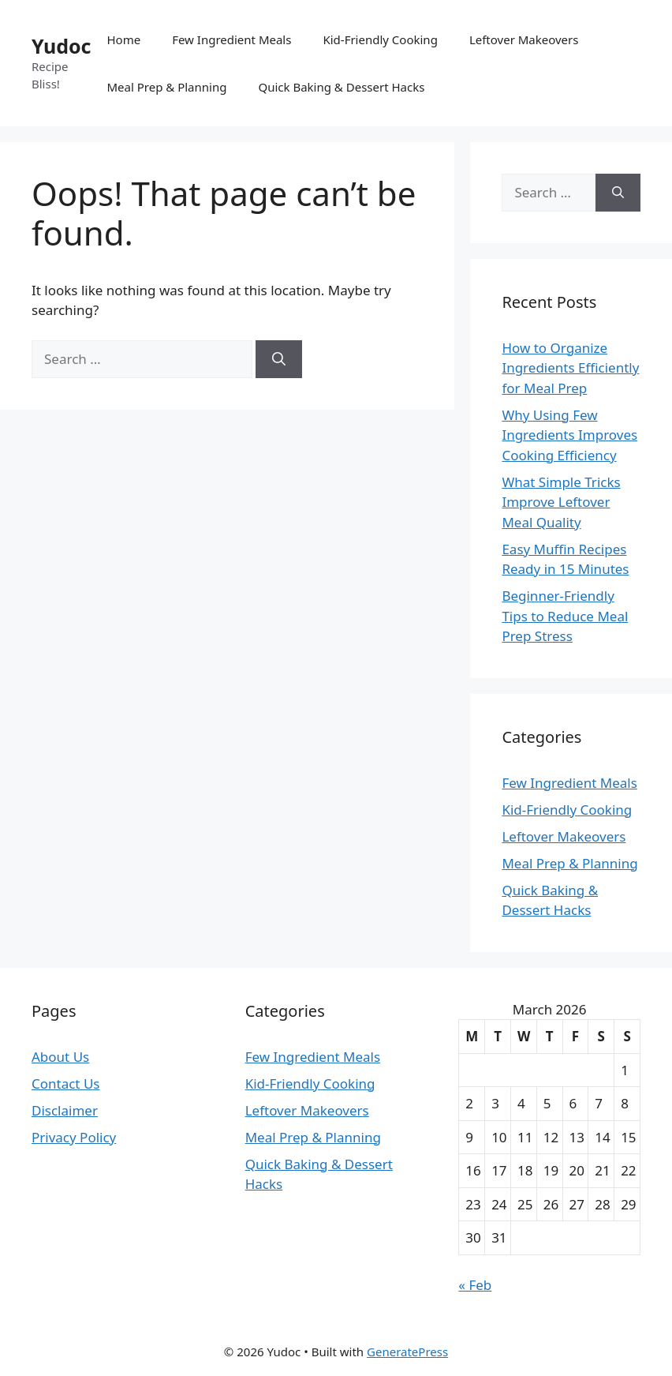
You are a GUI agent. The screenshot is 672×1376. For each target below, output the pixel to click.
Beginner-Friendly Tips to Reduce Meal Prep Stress (565, 616)
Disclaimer (65, 1110)
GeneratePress (407, 1351)
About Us (60, 1057)
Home (123, 39)
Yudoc (61, 45)
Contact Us (66, 1083)
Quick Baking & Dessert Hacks (341, 87)
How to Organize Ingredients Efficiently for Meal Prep (570, 368)
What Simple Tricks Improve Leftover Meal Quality (561, 502)
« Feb (474, 1285)
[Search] (279, 359)
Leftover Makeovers (524, 39)
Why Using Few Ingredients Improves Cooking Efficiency (569, 435)
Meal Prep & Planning (166, 87)
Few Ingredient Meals (231, 39)
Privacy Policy (74, 1137)
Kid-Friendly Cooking (380, 39)
